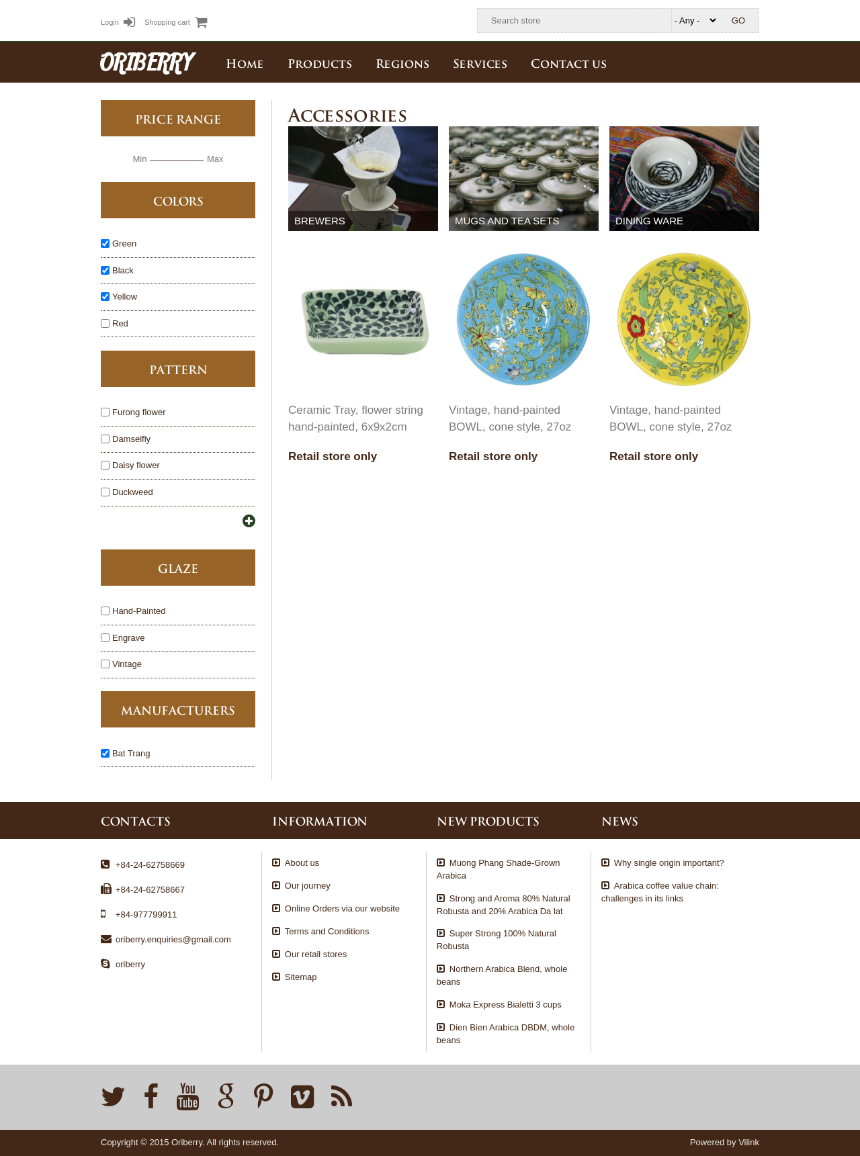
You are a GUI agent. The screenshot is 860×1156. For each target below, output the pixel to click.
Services (480, 62)
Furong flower (138, 412)
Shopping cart (176, 22)
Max (215, 159)
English (749, 62)
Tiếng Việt (720, 62)
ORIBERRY (146, 61)
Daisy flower (136, 465)
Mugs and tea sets (507, 220)
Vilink (748, 1142)
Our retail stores (316, 954)
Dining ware (649, 220)
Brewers (319, 220)
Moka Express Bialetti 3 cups (505, 1004)
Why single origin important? (669, 863)
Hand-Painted (139, 611)
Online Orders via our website (342, 908)
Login (118, 22)
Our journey (308, 886)
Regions (402, 62)
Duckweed (132, 492)
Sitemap (301, 977)
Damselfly (131, 439)
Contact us (569, 62)
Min (139, 159)
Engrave (128, 638)
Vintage (127, 664)
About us (302, 863)
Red (120, 324)
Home (245, 62)
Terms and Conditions (327, 931)
